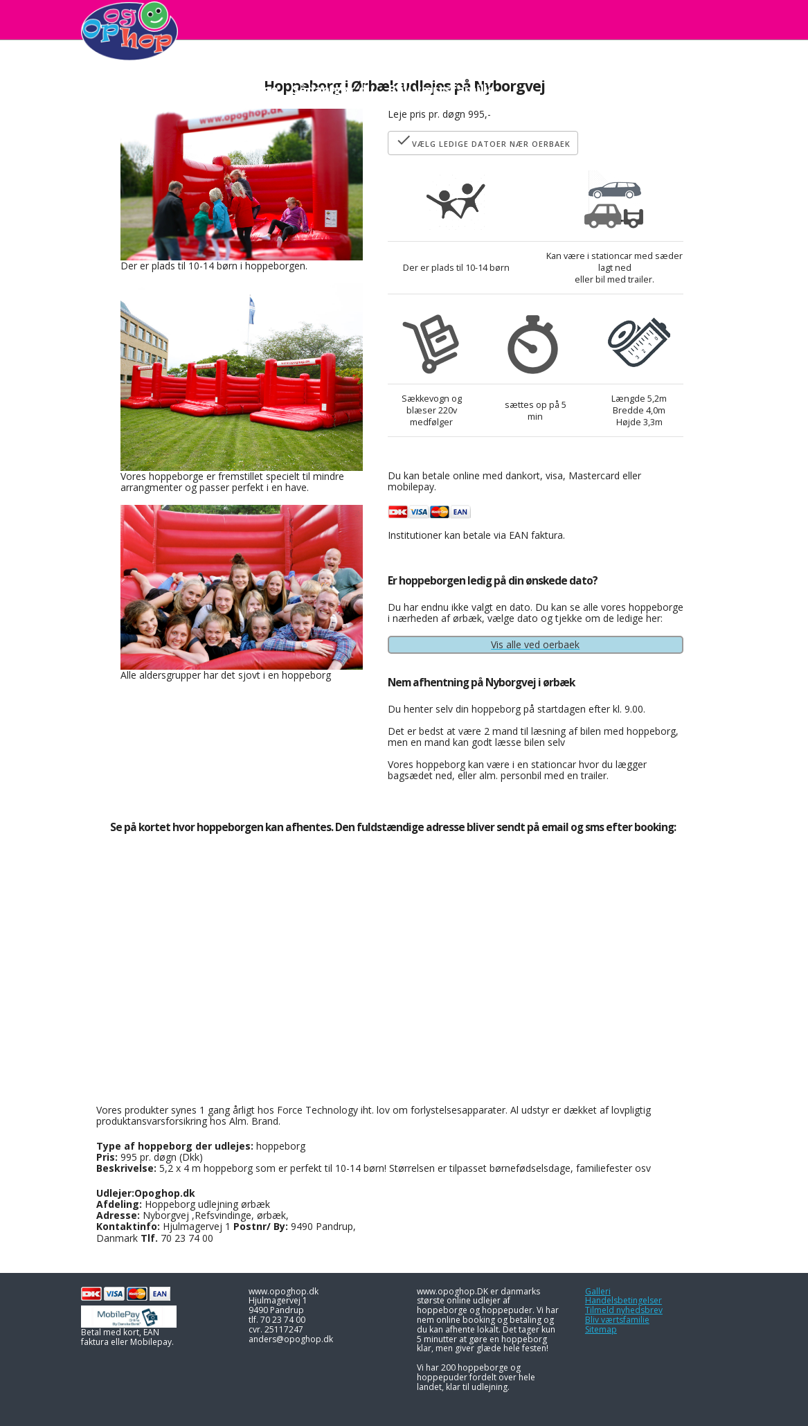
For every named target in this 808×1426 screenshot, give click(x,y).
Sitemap (601, 1329)
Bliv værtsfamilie (617, 1320)
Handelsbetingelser (623, 1300)
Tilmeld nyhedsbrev (624, 1310)
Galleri (598, 1291)
